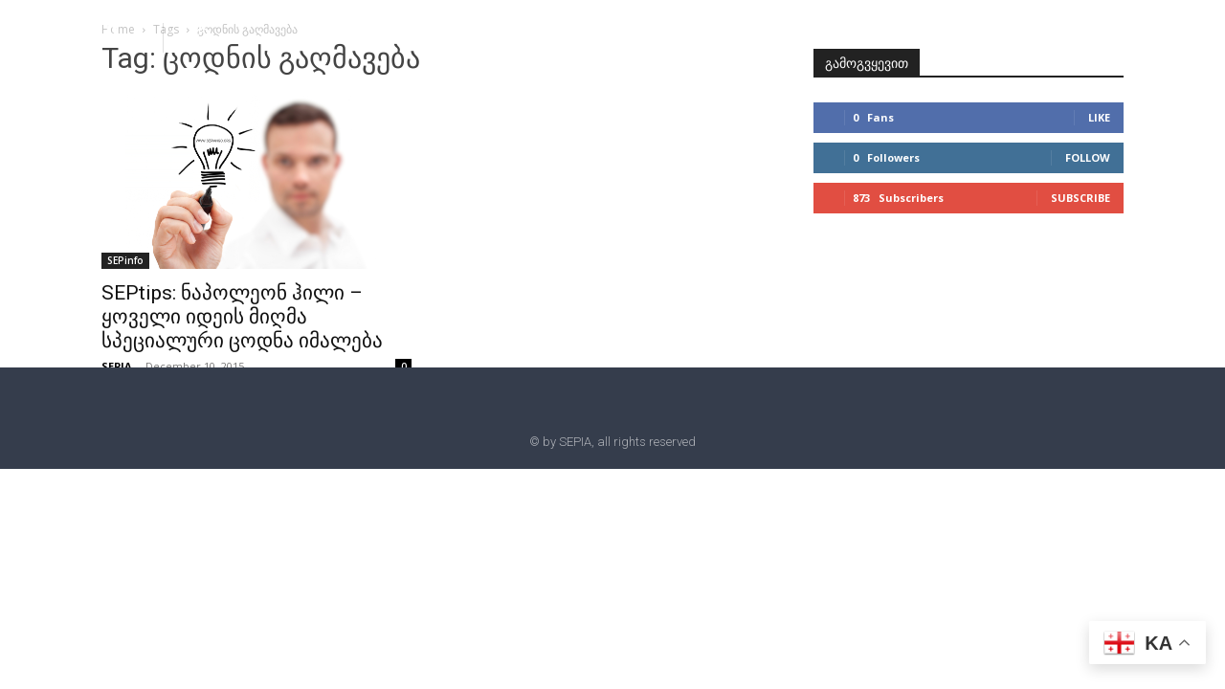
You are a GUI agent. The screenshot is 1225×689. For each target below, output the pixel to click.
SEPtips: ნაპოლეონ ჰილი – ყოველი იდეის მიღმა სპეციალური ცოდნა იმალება (242, 316)
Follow (1087, 157)
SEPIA (116, 366)
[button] (202, 36)
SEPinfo (125, 260)
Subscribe (1080, 197)
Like (1099, 117)
